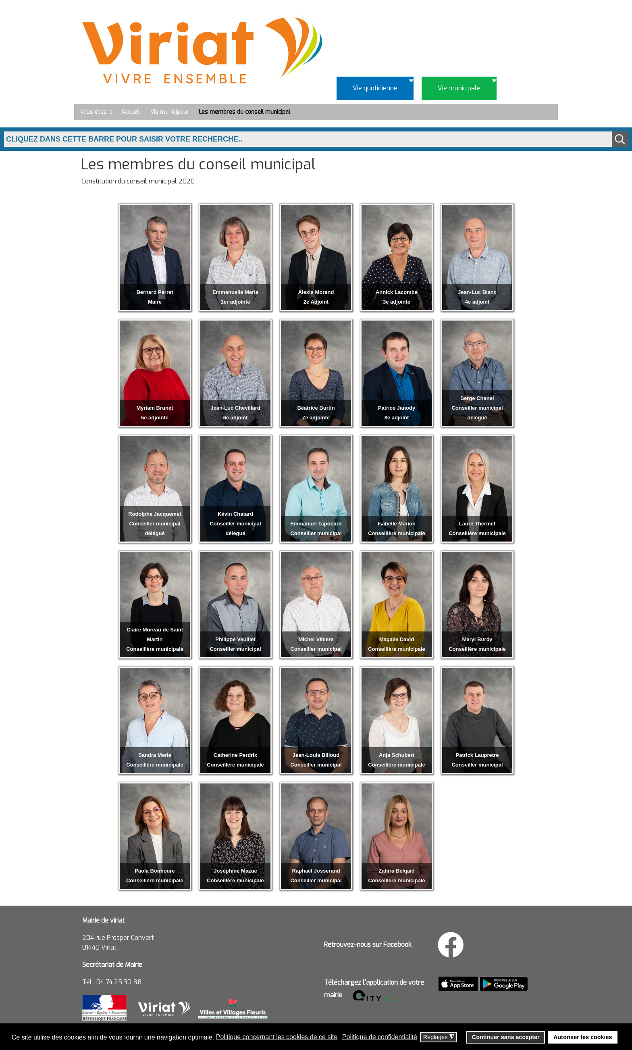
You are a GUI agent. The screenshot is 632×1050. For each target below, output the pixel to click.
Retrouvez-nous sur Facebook (368, 944)
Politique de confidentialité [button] (379, 1036)
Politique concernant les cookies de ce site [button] (277, 1036)
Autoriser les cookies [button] (582, 1037)
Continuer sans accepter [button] (506, 1037)
